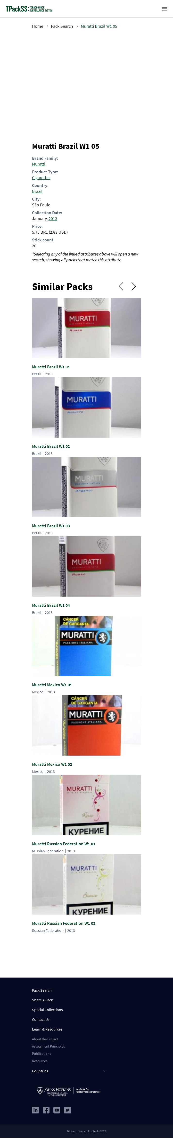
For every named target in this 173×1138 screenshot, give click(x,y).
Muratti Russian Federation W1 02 (63, 923)
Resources (39, 1061)
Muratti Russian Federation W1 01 (63, 844)
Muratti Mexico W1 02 (52, 764)
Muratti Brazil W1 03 (51, 526)
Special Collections (47, 1009)
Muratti (38, 164)
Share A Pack (42, 999)
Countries (40, 1070)
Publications (41, 1053)
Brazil (37, 191)
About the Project (45, 1039)
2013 (53, 218)
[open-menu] (164, 9)
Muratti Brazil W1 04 (51, 605)
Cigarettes (41, 177)
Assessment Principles (48, 1046)
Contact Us (40, 1019)
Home (37, 26)
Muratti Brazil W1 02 (51, 446)
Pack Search (62, 26)
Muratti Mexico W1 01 (52, 685)
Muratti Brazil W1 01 (51, 367)
